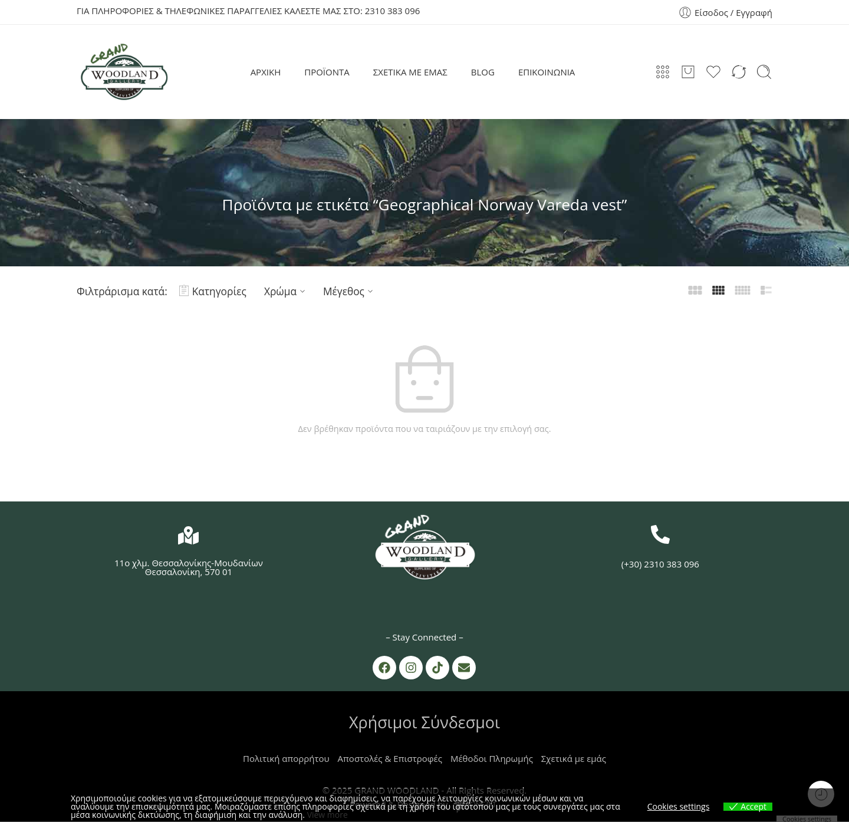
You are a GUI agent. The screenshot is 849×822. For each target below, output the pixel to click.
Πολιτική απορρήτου (286, 759)
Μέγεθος (349, 291)
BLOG (483, 72)
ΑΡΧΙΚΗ (266, 72)
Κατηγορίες (212, 291)
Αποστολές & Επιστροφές (390, 759)
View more (327, 814)
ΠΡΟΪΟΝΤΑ (327, 72)
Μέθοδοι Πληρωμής (491, 759)
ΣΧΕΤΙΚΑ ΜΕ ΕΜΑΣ (410, 72)
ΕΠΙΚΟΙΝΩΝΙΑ (546, 72)
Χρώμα (286, 291)
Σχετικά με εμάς (573, 759)
